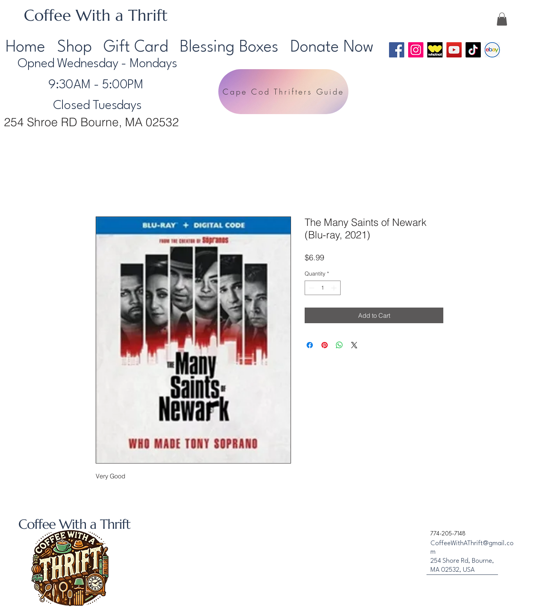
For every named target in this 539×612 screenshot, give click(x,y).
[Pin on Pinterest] (324, 345)
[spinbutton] (323, 288)
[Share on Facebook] (309, 345)
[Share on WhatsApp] (339, 345)
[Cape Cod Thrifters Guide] (283, 91)
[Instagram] (415, 49)
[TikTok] (473, 49)
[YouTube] (454, 49)
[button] (501, 19)
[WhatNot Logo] (435, 49)
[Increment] (334, 288)
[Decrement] (311, 288)
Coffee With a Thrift (96, 15)
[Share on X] (354, 345)
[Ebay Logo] (492, 49)
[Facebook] (396, 49)
